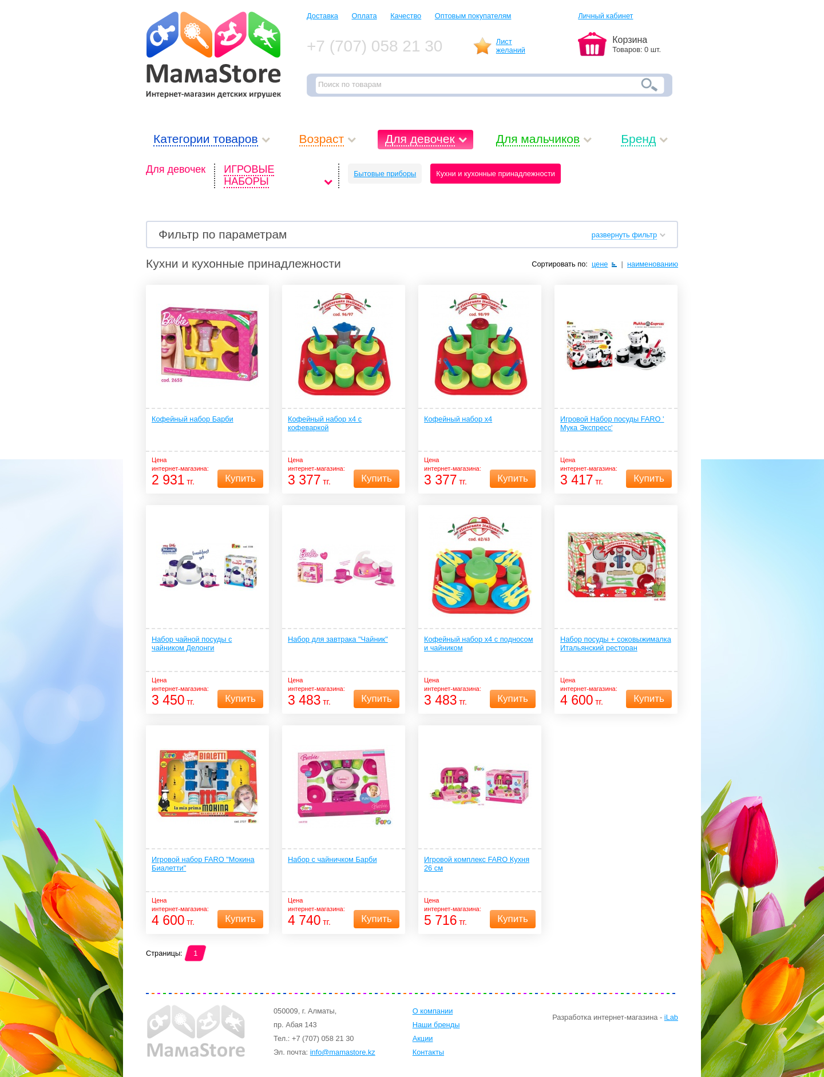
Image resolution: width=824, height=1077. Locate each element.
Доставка (322, 15)
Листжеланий (510, 45)
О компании (433, 1011)
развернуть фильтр (624, 234)
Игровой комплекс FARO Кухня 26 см (476, 863)
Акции (423, 1038)
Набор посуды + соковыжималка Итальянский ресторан (615, 643)
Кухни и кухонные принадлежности (495, 173)
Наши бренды (436, 1024)
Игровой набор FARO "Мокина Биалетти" (203, 863)
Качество (405, 15)
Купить (240, 478)
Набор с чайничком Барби (332, 859)
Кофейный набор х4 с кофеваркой (325, 423)
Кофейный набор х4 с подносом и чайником (478, 643)
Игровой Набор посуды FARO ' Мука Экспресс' (612, 423)
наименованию (652, 264)
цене (600, 264)
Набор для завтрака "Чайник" (338, 639)
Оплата (364, 15)
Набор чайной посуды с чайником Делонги (192, 643)
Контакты (428, 1052)
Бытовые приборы (385, 173)
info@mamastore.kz (342, 1052)
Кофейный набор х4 (458, 419)
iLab (671, 1017)
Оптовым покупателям (473, 15)
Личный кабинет (605, 15)
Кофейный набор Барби (192, 419)
